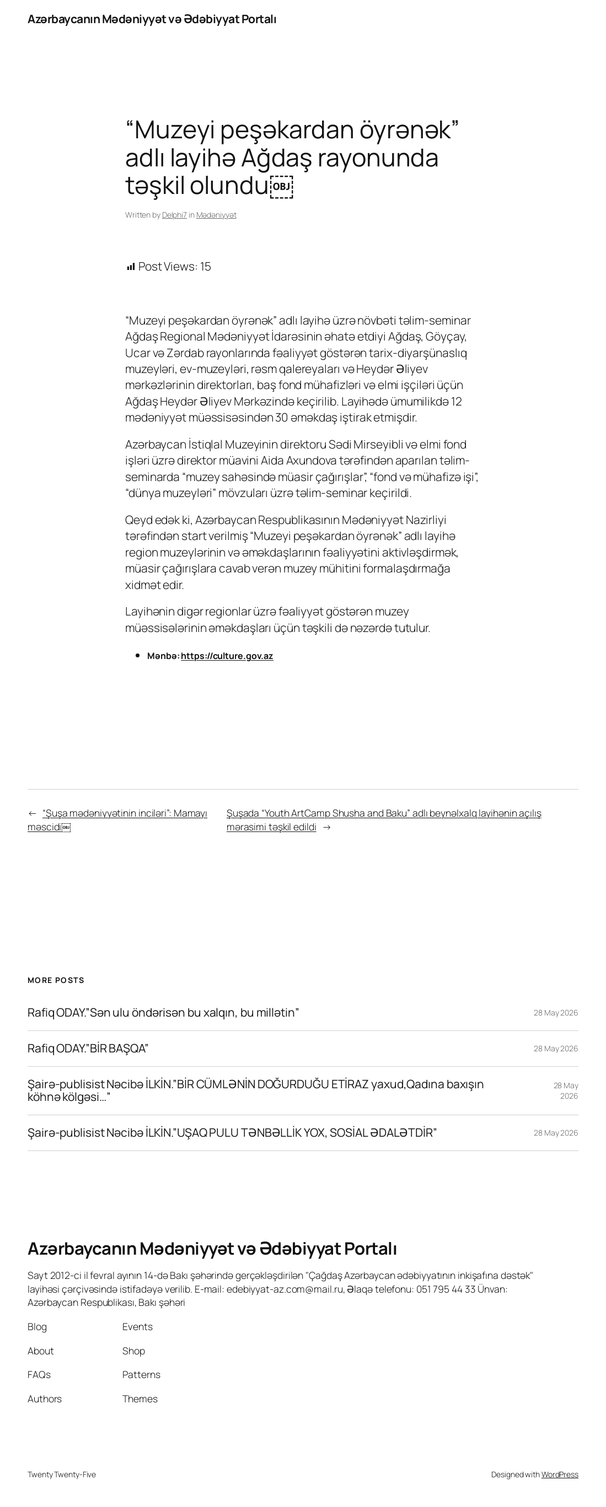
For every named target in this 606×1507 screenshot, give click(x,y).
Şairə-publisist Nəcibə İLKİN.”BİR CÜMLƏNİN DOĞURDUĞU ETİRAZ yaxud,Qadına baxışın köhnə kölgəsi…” (256, 1091)
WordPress (559, 1474)
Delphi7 (174, 214)
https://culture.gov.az (227, 656)
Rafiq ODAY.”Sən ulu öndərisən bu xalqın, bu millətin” (163, 1012)
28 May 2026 (556, 1012)
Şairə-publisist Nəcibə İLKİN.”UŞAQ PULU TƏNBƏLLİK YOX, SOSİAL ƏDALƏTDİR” (232, 1132)
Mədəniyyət (216, 214)
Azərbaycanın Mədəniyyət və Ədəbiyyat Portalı (152, 18)
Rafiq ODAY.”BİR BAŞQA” (88, 1048)
